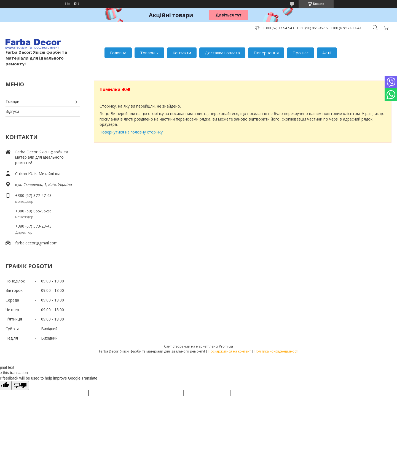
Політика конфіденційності (276, 351)
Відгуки (12, 111)
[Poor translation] (20, 385)
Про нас (301, 52)
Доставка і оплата (222, 52)
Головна (118, 52)
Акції (326, 52)
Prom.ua (226, 346)
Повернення (266, 52)
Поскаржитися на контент (229, 351)
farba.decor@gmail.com (36, 242)
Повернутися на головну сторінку (131, 132)
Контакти (182, 52)
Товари (147, 52)
